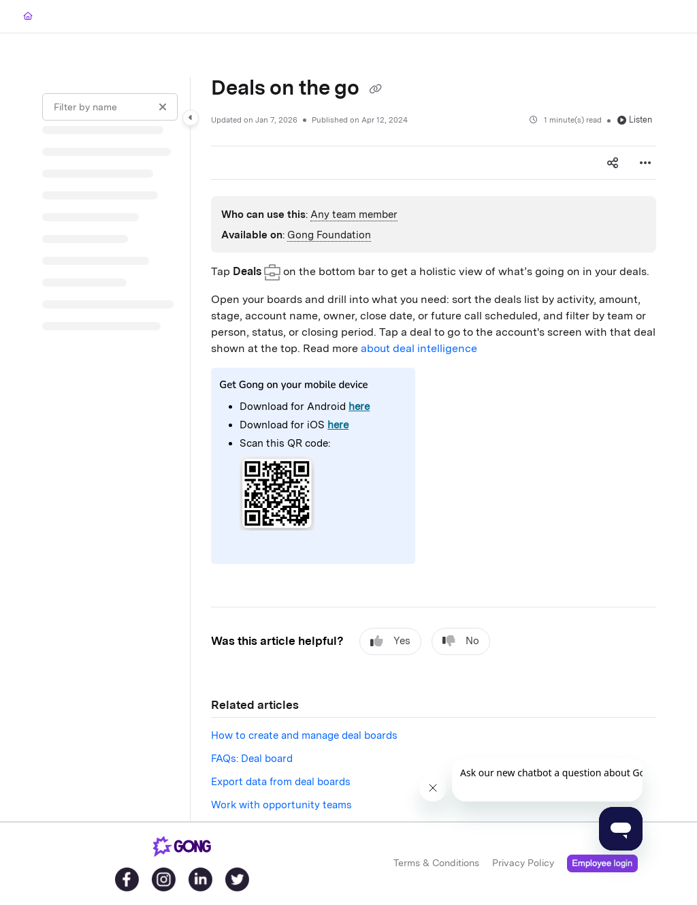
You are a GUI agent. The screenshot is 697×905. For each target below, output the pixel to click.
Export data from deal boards (281, 782)
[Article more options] (645, 163)
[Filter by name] (110, 107)
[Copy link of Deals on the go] (375, 89)
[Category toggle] (190, 118)
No (460, 641)
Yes (390, 641)
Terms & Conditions (436, 862)
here (359, 406)
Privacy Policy (523, 862)
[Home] (28, 16)
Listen (634, 119)
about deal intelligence (419, 348)
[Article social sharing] (612, 163)
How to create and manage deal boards (304, 735)
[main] (434, 449)
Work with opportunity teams (281, 805)
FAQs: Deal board (252, 758)
